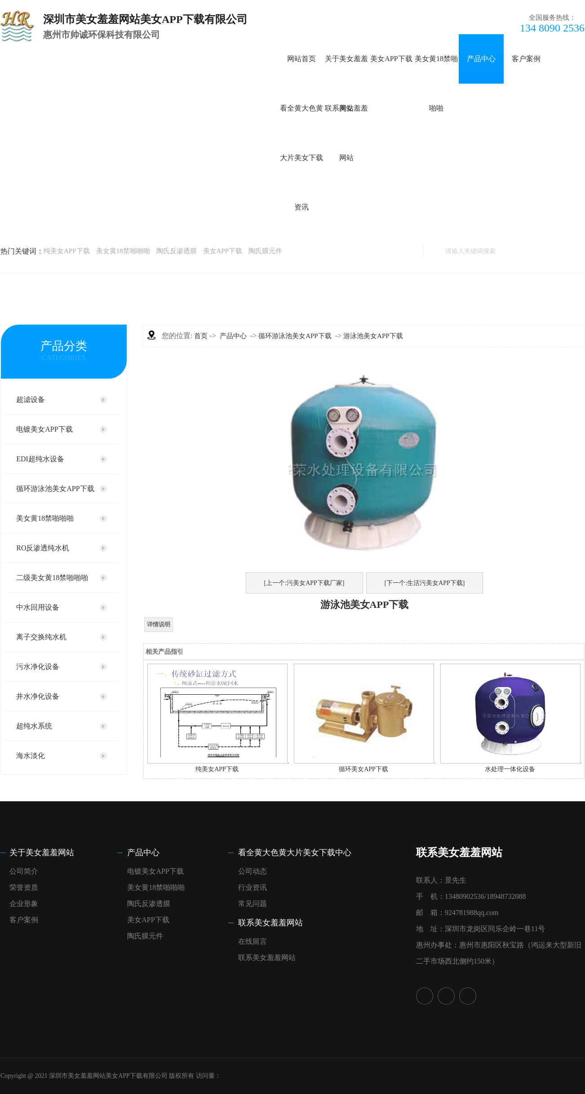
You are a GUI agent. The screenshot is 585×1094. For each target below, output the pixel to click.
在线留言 (252, 941)
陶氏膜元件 (265, 251)
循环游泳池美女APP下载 (55, 488)
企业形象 (23, 903)
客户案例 (526, 59)
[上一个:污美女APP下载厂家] (304, 583)
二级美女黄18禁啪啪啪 (52, 577)
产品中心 (481, 59)
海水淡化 (30, 755)
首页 (201, 335)
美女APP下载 (391, 59)
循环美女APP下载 (363, 769)
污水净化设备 (37, 666)
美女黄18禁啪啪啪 (123, 251)
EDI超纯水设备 (40, 459)
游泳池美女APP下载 (373, 335)
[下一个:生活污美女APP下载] (425, 583)
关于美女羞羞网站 (41, 852)
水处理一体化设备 (510, 769)
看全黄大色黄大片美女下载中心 (294, 852)
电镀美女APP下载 (44, 429)
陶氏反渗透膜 (176, 251)
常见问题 (252, 903)
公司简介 (23, 871)
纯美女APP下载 (67, 251)
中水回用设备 (37, 607)
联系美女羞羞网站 (270, 922)
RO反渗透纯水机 (42, 548)
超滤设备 (30, 399)
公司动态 (252, 871)
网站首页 (301, 59)
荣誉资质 (23, 887)
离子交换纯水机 (41, 637)
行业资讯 (252, 887)
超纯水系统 (34, 726)
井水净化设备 (37, 696)
